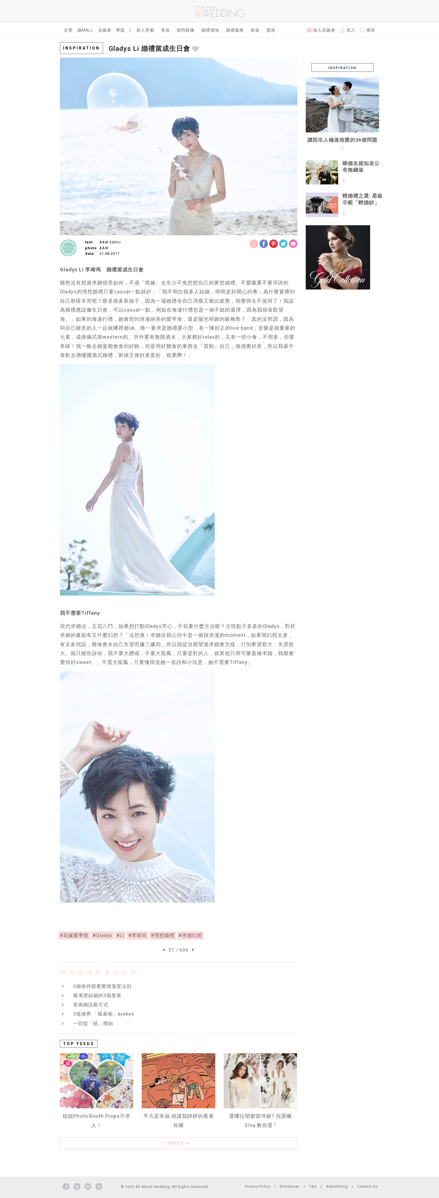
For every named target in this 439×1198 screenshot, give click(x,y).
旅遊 (255, 30)
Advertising (337, 1186)
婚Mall (85, 30)
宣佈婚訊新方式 (90, 1004)
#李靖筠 (137, 935)
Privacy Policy (257, 1186)
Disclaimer (290, 1186)
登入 (347, 30)
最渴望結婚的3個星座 (97, 995)
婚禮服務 (235, 30)
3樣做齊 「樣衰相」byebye (103, 1014)
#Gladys (102, 935)
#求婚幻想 (190, 935)
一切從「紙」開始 (93, 1023)
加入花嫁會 (321, 30)
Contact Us (367, 1186)
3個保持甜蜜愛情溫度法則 (102, 986)
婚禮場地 (210, 30)
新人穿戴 (145, 30)
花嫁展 (104, 30)
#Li (120, 935)
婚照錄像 (186, 30)
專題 (120, 30)
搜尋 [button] (367, 30)
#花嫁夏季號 (74, 935)
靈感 (270, 30)
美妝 (165, 30)
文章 (68, 30)
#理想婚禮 (162, 935)
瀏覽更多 (178, 1143)
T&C (313, 1186)
